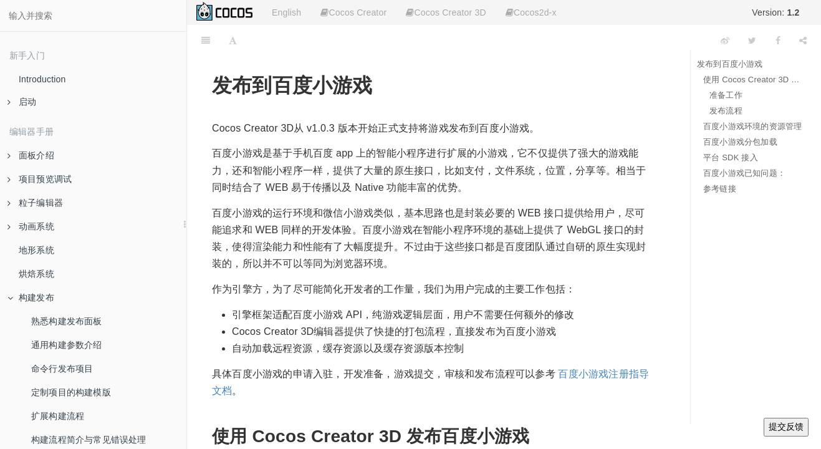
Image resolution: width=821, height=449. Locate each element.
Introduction (42, 79)
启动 (21, 102)
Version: (775, 12)
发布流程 (725, 110)
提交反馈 (786, 427)
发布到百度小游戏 (730, 64)
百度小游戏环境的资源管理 (752, 126)
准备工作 (725, 95)
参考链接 (719, 188)
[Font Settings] (232, 40)
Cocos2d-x (531, 12)
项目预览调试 (39, 179)
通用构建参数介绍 (66, 345)
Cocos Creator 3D (446, 12)
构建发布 (30, 297)
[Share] (803, 40)
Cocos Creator (353, 12)
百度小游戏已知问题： (744, 173)
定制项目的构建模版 (71, 392)
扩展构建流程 (57, 416)
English (286, 12)
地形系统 (36, 250)
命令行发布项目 (62, 369)
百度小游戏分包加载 (740, 142)
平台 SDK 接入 (730, 157)
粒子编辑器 (35, 203)
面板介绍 (30, 155)
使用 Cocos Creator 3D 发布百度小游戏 (752, 79)
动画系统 (30, 226)
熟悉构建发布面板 (66, 321)
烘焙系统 (36, 274)
